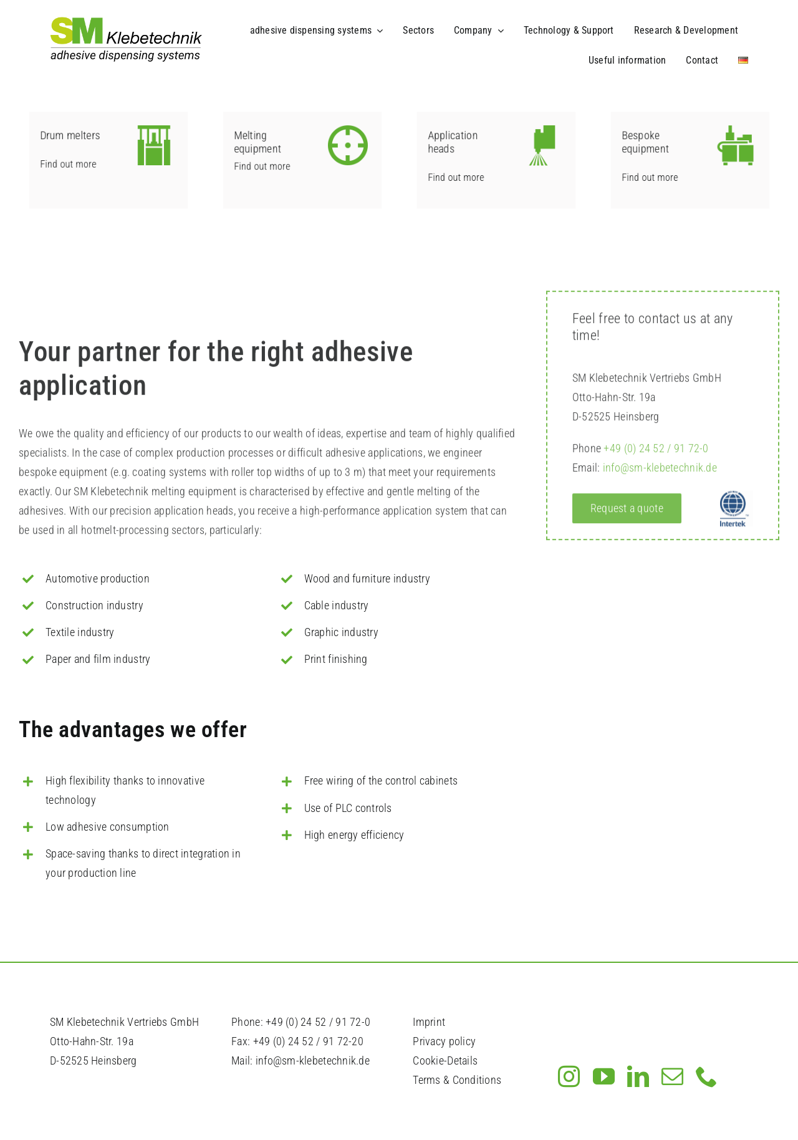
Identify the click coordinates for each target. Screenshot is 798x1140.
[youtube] (604, 1076)
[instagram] (569, 1076)
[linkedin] (638, 1076)
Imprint (429, 1021)
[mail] (672, 1076)
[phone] (707, 1076)
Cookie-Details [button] (445, 1060)
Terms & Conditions (457, 1079)
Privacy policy (444, 1041)
